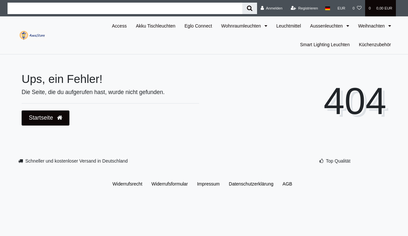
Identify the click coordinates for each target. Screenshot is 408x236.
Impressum (208, 184)
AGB (287, 184)
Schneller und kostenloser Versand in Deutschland (76, 161)
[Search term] (125, 8)
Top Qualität (338, 161)
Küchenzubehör (375, 44)
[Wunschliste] (357, 8)
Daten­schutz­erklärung (251, 184)
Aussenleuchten (327, 26)
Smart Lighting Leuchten (325, 44)
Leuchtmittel (288, 26)
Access (119, 26)
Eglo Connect (198, 26)
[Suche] (249, 8)
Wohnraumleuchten (241, 26)
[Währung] (341, 8)
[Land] (328, 8)
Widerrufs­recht (127, 184)
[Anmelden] (271, 8)
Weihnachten (372, 26)
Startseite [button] (45, 117)
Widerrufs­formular (170, 184)
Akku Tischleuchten (156, 26)
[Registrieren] (304, 8)
